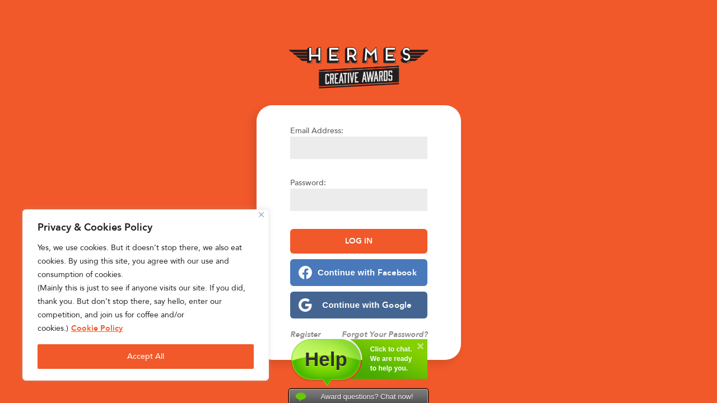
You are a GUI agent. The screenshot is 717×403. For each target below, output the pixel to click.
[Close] (261, 214)
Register (305, 334)
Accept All (145, 356)
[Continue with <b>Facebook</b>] (358, 272)
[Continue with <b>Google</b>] (358, 305)
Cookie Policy (97, 328)
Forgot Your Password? (384, 334)
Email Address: (316, 130)
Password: (308, 182)
